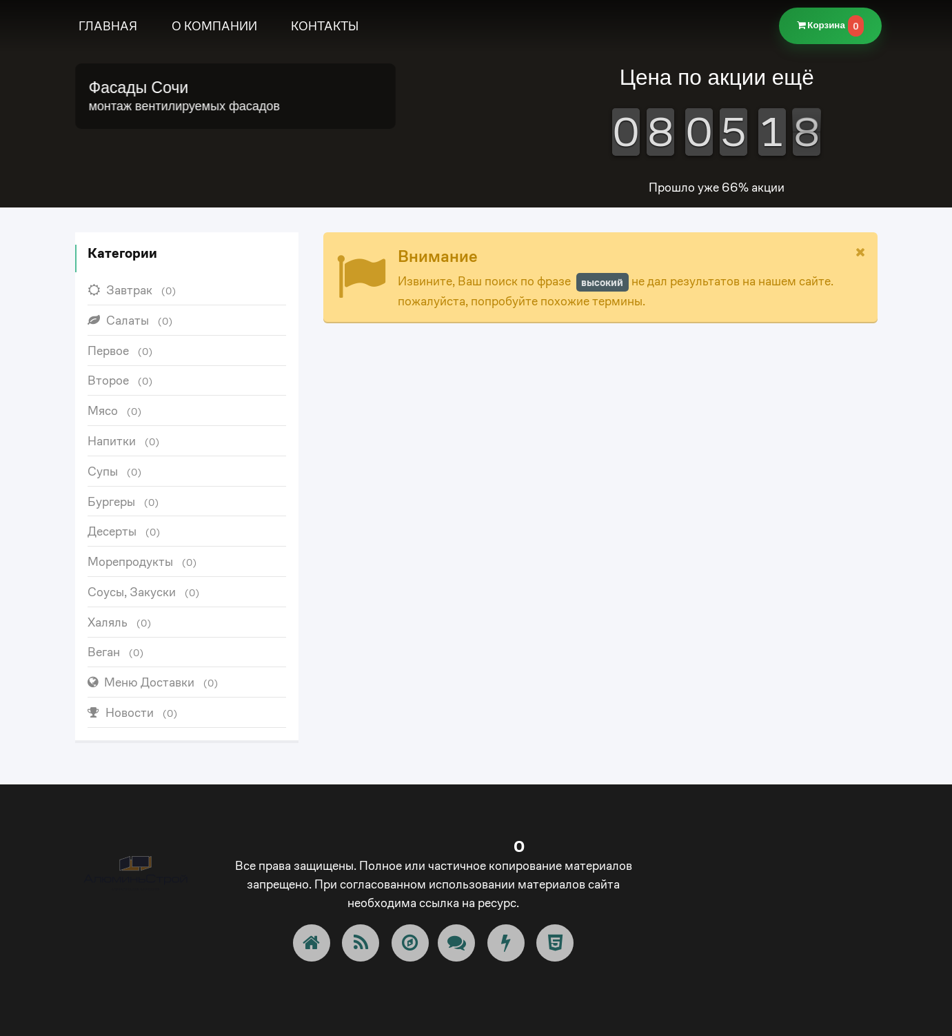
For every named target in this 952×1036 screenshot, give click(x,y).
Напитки (124, 441)
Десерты (124, 531)
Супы (115, 471)
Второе (120, 380)
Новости (133, 712)
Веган (116, 652)
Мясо (115, 410)
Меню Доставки (153, 682)
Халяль (120, 622)
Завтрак (132, 290)
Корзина (830, 26)
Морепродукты (142, 561)
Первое (120, 350)
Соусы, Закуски (144, 592)
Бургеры (123, 501)
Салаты (130, 320)
